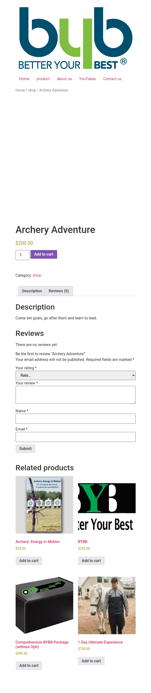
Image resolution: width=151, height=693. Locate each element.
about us (64, 79)
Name (22, 411)
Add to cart (44, 254)
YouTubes (87, 79)
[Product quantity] (23, 255)
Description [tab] (32, 291)
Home (24, 79)
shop (32, 90)
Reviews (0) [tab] (59, 291)
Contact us (112, 79)
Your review (27, 383)
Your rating (26, 368)
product (43, 79)
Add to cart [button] (29, 560)
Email (22, 429)
